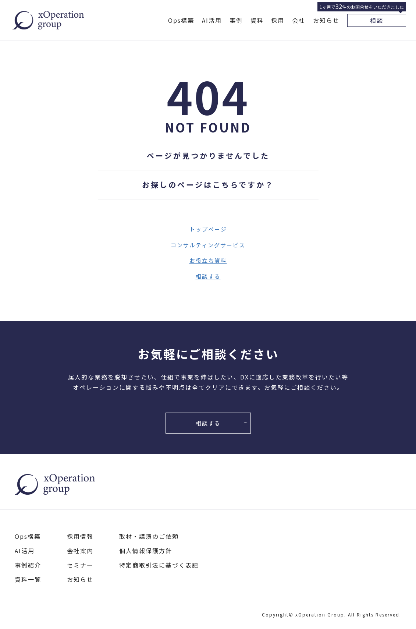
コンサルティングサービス (208, 245)
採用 (277, 20)
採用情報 (80, 536)
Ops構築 (181, 20)
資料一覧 (28, 579)
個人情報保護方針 (145, 550)
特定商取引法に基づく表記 (159, 565)
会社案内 (80, 550)
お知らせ (326, 20)
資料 (257, 20)
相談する (208, 276)
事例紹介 (28, 565)
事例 (236, 20)
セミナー (80, 565)
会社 (298, 20)
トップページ (208, 229)
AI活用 (212, 20)
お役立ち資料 (208, 260)
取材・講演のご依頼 (149, 536)
